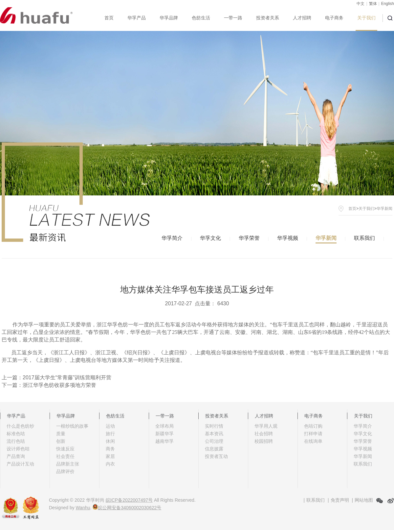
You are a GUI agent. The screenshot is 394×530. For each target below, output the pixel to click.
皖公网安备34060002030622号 (127, 507)
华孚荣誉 (249, 238)
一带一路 (233, 17)
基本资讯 (214, 433)
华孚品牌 (169, 17)
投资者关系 (267, 17)
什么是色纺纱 (20, 426)
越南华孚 (164, 441)
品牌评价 (65, 471)
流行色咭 (16, 441)
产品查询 (16, 456)
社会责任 (65, 456)
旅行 (110, 433)
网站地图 (364, 500)
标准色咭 (16, 433)
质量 (60, 433)
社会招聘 (263, 433)
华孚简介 (172, 238)
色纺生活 (201, 17)
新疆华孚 (164, 433)
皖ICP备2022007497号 (129, 500)
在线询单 (313, 441)
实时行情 (214, 426)
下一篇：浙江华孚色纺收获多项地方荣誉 (49, 385)
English (387, 3)
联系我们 (364, 238)
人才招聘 (302, 17)
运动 (110, 426)
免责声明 (340, 500)
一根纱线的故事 (72, 426)
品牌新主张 (67, 464)
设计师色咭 (18, 448)
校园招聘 (263, 441)
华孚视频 (287, 238)
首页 (109, 17)
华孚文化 (210, 238)
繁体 (373, 3)
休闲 (110, 441)
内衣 (110, 464)
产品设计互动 (20, 464)
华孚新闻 (326, 238)
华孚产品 (136, 17)
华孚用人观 (265, 426)
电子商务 (334, 17)
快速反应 (65, 448)
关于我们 (366, 17)
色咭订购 (313, 426)
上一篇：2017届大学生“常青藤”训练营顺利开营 (56, 377)
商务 (110, 448)
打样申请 (313, 433)
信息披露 (214, 448)
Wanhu (83, 507)
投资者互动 (216, 456)
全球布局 (164, 426)
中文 (360, 3)
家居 (110, 456)
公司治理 (214, 441)
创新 (60, 441)
